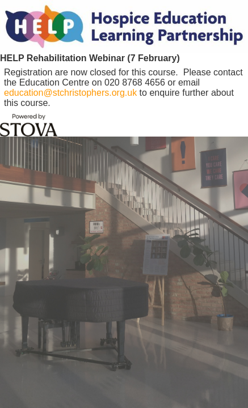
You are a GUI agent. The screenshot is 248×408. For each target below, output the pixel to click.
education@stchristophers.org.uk (70, 92)
